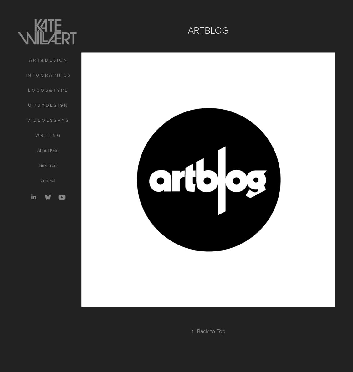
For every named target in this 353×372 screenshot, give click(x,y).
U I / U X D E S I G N (47, 105)
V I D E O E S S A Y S (47, 120)
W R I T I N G (47, 135)
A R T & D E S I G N (48, 60)
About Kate (48, 150)
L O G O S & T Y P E (47, 90)
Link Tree (48, 165)
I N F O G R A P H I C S (48, 75)
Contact (47, 180)
